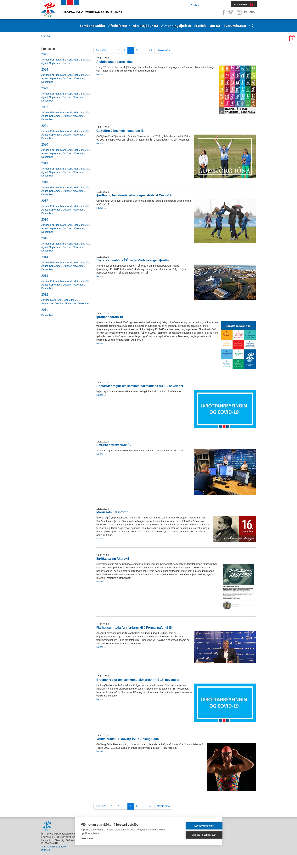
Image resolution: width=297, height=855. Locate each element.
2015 (44, 238)
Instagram (239, 12)
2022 (44, 107)
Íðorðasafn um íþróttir (112, 512)
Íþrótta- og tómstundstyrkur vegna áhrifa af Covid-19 (134, 195)
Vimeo (231, 12)
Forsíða (45, 36)
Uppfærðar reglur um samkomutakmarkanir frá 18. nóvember (139, 386)
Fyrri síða (101, 50)
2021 (44, 125)
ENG (252, 12)
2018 (44, 182)
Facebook (223, 12)
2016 (44, 219)
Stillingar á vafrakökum (197, 835)
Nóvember (78, 78)
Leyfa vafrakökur (197, 825)
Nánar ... (101, 74)
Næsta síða (163, 50)
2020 (44, 144)
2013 (44, 275)
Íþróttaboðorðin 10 (109, 317)
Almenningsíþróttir (176, 26)
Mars (63, 59)
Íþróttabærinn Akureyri (112, 558)
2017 (44, 200)
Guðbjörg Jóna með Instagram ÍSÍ (120, 130)
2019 (44, 163)
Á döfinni (195, 5)
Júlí (87, 59)
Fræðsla (200, 26)
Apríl (69, 59)
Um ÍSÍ (215, 26)
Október (67, 63)
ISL (246, 12)
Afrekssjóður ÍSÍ (145, 26)
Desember (47, 81)
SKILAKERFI (241, 4)
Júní (81, 59)
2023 (44, 88)
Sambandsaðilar (92, 26)
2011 (44, 309)
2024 (44, 69)
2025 (44, 54)
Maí (76, 59)
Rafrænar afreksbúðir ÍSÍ (114, 445)
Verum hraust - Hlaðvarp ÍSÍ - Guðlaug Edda (127, 739)
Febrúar (54, 59)
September (55, 63)
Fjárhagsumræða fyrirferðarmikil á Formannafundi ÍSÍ (134, 627)
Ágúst (44, 63)
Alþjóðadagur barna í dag (114, 61)
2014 (44, 257)
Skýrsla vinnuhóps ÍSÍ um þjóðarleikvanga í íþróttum (133, 260)
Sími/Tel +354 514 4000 (53, 846)
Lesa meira (87, 838)
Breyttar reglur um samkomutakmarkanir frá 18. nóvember (137, 679)
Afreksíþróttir (119, 26)
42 (150, 50)
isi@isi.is (45, 850)
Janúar (45, 59)
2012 (44, 294)
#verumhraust (234, 26)
